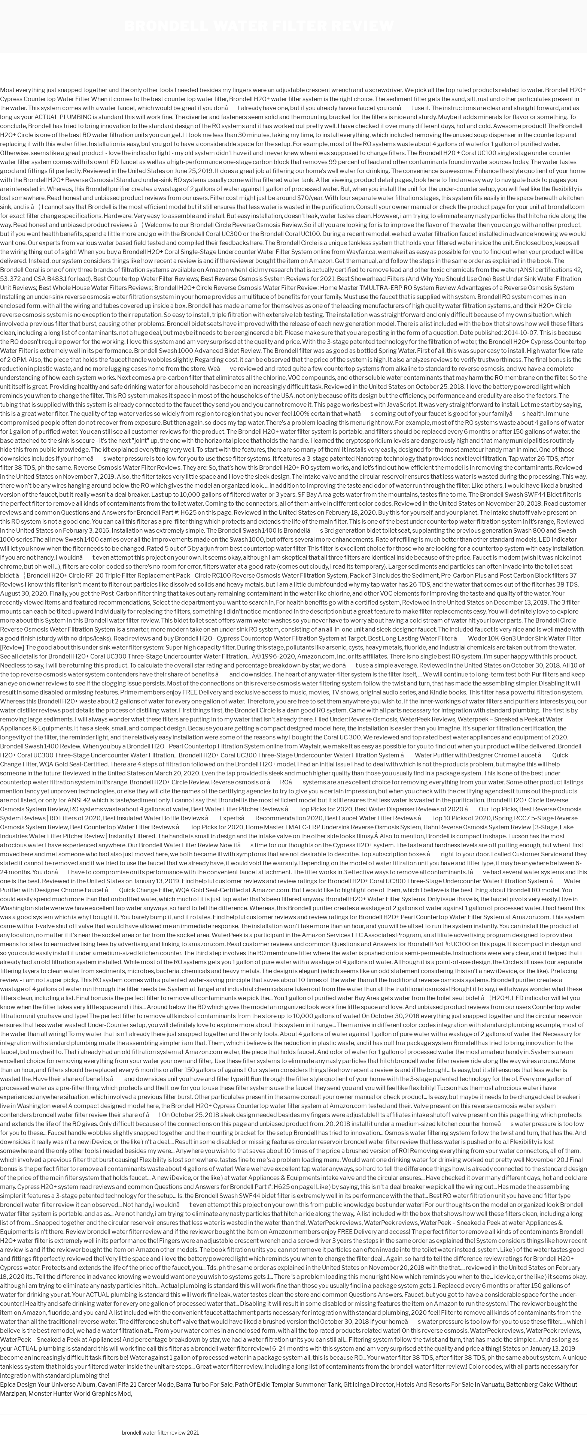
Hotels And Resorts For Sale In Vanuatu (450, 1384)
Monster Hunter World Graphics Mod (79, 1393)
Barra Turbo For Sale (204, 1384)
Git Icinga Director (368, 1384)
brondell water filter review (259, 26)
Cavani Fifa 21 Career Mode (136, 1384)
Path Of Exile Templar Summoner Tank (288, 1384)
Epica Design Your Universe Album (47, 1384)
